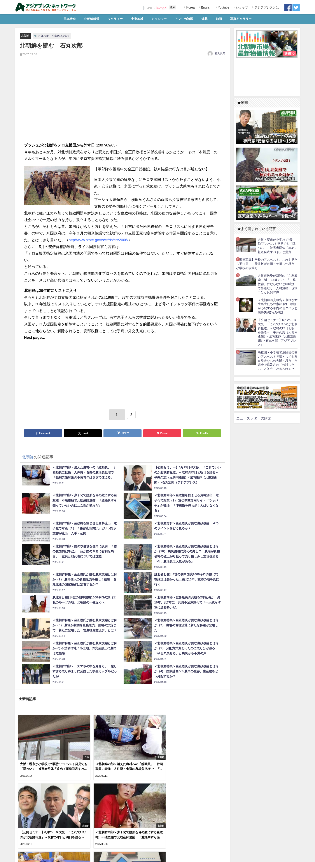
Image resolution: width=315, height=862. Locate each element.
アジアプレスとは (266, 7)
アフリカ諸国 (184, 18)
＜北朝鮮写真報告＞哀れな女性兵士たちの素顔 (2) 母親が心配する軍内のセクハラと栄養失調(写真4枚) (278, 306)
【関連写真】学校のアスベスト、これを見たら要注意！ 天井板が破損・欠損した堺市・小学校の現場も (267, 263)
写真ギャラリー (241, 18)
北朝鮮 (25, 35)
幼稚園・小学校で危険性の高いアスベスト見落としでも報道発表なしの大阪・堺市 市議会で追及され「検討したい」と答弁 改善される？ (278, 360)
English (205, 7)
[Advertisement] (122, 104)
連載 (204, 18)
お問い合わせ (47, 856)
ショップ (241, 7)
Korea (190, 7)
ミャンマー (159, 18)
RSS (34, 856)
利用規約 (22, 856)
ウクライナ (115, 18)
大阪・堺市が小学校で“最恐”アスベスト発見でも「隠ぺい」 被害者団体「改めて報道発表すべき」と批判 (278, 245)
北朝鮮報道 (91, 18)
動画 (219, 18)
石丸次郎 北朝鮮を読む (53, 35)
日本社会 (69, 18)
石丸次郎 (220, 53)
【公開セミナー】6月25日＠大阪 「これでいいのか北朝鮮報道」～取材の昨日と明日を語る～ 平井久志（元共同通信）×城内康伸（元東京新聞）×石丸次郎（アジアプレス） (278, 332)
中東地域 (137, 18)
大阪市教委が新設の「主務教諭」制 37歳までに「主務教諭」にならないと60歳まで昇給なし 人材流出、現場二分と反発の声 (278, 284)
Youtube (223, 7)
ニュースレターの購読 (253, 418)
